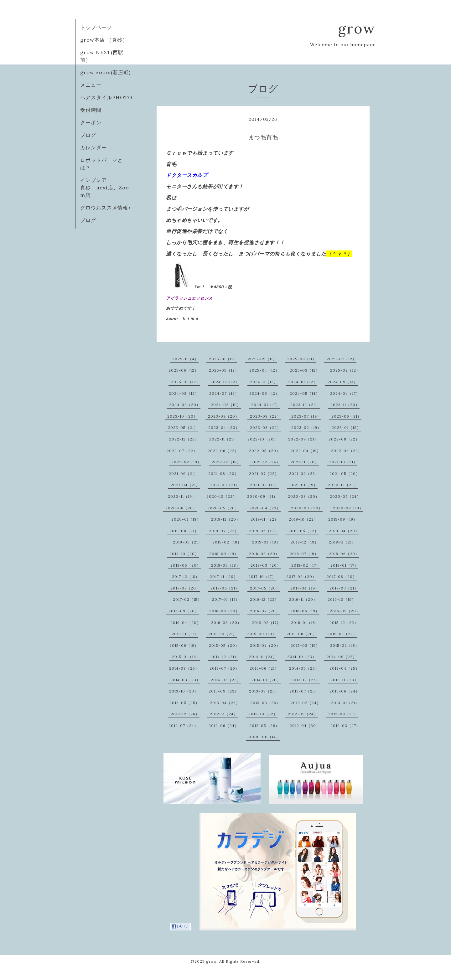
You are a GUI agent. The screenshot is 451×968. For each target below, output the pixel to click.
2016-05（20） (345, 611)
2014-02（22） (226, 679)
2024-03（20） (184, 404)
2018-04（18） (225, 565)
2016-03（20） (226, 622)
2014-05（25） (304, 668)
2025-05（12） (224, 370)
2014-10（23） (301, 656)
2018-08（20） (264, 553)
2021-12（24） (265, 462)
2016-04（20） (185, 622)
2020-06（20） (181, 508)
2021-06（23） (304, 473)
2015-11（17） (185, 633)
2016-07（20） (265, 611)
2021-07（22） (264, 473)
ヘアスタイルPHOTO (106, 97)
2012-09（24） (303, 714)
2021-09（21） (183, 473)
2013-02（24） (306, 702)
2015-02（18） (344, 645)
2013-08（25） (264, 691)
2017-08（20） (342, 576)
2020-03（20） (307, 508)
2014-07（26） (224, 668)
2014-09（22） (342, 656)
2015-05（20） (224, 645)
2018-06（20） (344, 553)
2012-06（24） (224, 725)
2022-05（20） (264, 450)
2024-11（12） (264, 381)
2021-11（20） (305, 462)
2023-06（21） (346, 416)
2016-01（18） (305, 622)
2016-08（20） (224, 611)
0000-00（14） (264, 736)
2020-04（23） (265, 508)
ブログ (88, 135)
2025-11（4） (185, 359)
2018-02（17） (305, 565)
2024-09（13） (343, 381)
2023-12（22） (305, 404)
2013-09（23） (224, 691)
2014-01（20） (266, 679)
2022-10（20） (262, 439)
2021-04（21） (185, 484)
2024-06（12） (264, 393)
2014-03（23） (185, 679)
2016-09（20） (183, 611)
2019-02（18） (226, 542)
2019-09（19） (342, 519)
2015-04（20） (265, 645)
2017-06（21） (224, 588)
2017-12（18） (186, 576)
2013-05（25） (184, 702)
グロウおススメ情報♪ (105, 207)
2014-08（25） (184, 668)
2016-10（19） (342, 599)
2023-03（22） (265, 427)
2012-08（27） (343, 714)
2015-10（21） (223, 633)
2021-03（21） (224, 484)
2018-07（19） (304, 553)
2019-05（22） (303, 530)
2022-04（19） (306, 450)
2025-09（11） (262, 359)
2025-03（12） (305, 370)
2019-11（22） (264, 519)
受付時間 (90, 110)
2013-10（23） (183, 691)
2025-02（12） (345, 370)
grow (357, 28)
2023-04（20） (224, 427)
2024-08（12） (184, 393)
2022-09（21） (303, 439)
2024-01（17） (265, 404)
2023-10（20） (182, 416)
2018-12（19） (305, 542)
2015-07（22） (342, 633)
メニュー (90, 85)
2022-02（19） (186, 462)
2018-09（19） (223, 553)
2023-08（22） (265, 416)
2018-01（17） (344, 565)
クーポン (90, 122)
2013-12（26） (305, 679)
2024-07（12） (224, 393)
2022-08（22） (344, 439)
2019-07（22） (224, 530)
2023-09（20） (223, 416)
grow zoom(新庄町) (105, 72)
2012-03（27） (345, 725)
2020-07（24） (345, 496)
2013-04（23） (225, 702)
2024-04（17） (345, 393)
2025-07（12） (341, 359)
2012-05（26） (264, 725)
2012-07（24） (183, 725)
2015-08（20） (302, 633)
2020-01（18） (186, 519)
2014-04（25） (344, 668)
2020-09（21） (262, 496)
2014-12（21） (224, 656)
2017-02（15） (187, 599)
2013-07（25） (304, 691)
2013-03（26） (265, 702)
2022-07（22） (182, 450)
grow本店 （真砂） (104, 40)
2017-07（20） (185, 588)
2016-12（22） (264, 599)
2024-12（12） (224, 381)
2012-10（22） (262, 714)
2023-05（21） (183, 427)
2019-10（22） (303, 519)
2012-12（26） (185, 714)
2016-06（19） (304, 611)
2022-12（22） (184, 439)
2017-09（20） (301, 576)
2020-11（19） (182, 496)
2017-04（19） (304, 588)
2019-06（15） (263, 530)
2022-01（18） (226, 462)
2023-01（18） (346, 427)
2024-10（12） (302, 381)
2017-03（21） (343, 588)
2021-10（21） (343, 462)
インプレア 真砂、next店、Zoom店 (106, 187)
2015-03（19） (305, 645)
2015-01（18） (186, 656)
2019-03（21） (187, 542)
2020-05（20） (223, 508)
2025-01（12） (185, 381)
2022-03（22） (346, 450)
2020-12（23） (343, 484)
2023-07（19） (306, 416)
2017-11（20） (224, 576)
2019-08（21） (184, 530)
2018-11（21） (342, 542)
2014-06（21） (264, 668)
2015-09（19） (261, 633)
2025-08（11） (301, 359)
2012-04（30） (305, 725)
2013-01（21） (345, 702)
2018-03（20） (266, 565)
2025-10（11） (223, 359)
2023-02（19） (306, 427)
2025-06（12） (183, 370)
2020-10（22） (221, 496)
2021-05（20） (344, 473)
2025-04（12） (264, 370)
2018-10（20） (184, 553)
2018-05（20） (185, 565)
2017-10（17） (262, 576)
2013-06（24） (344, 691)
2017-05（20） (265, 588)
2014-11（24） (263, 656)
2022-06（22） (223, 450)
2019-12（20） (225, 519)
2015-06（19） (184, 645)
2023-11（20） (345, 404)
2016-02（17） (266, 622)
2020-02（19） (348, 508)
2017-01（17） (226, 599)
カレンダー (93, 147)
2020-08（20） (303, 496)
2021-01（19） (303, 484)
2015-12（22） (343, 622)
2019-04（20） (344, 530)
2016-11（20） (303, 599)
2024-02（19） (226, 404)
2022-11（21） (223, 439)
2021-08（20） (223, 473)
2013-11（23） (344, 679)
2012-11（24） (224, 714)
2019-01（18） (266, 542)
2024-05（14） (305, 393)
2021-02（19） (264, 484)
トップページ (96, 27)
